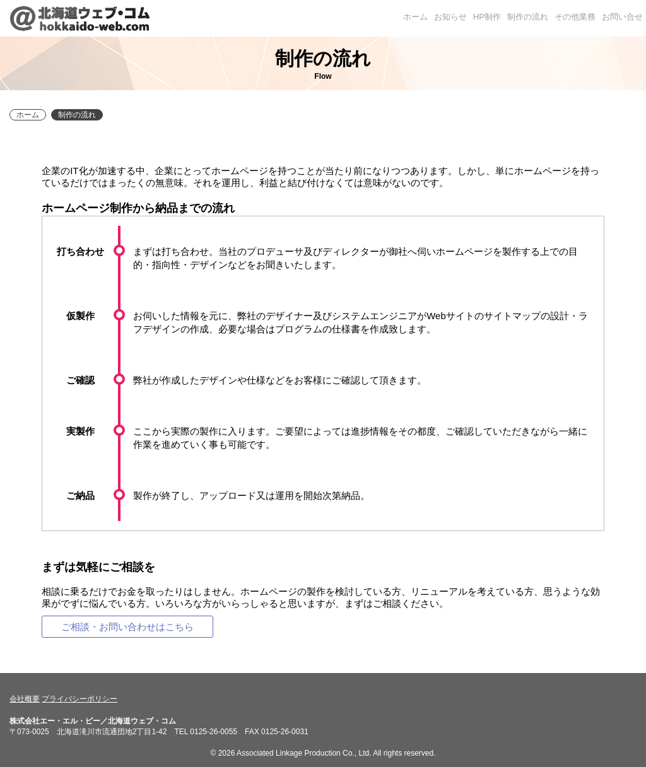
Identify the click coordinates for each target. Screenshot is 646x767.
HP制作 (487, 16)
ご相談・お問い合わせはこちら (127, 626)
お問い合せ (622, 16)
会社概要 (24, 698)
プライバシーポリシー (79, 698)
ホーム (415, 16)
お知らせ (450, 16)
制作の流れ (527, 16)
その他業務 (575, 16)
